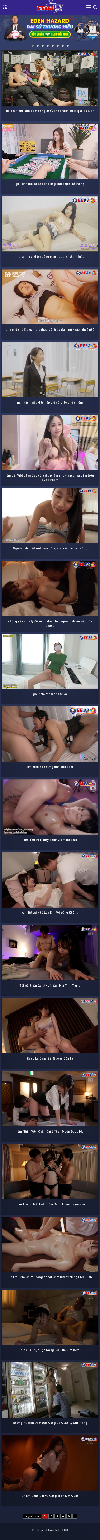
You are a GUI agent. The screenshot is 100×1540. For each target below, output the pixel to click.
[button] (32, 46)
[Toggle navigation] (88, 7)
